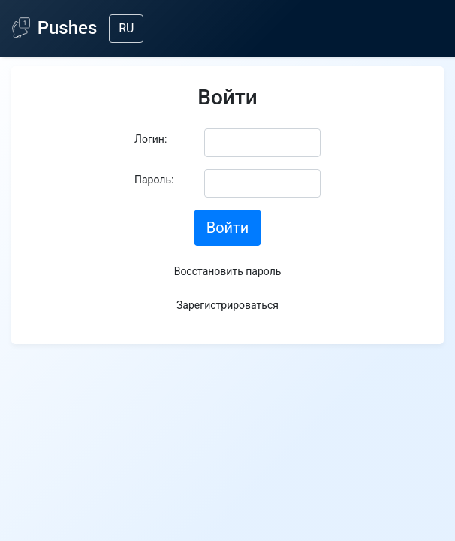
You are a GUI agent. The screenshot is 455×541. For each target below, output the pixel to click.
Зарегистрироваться (227, 305)
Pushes (54, 27)
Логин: (150, 139)
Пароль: (153, 180)
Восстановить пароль (228, 271)
